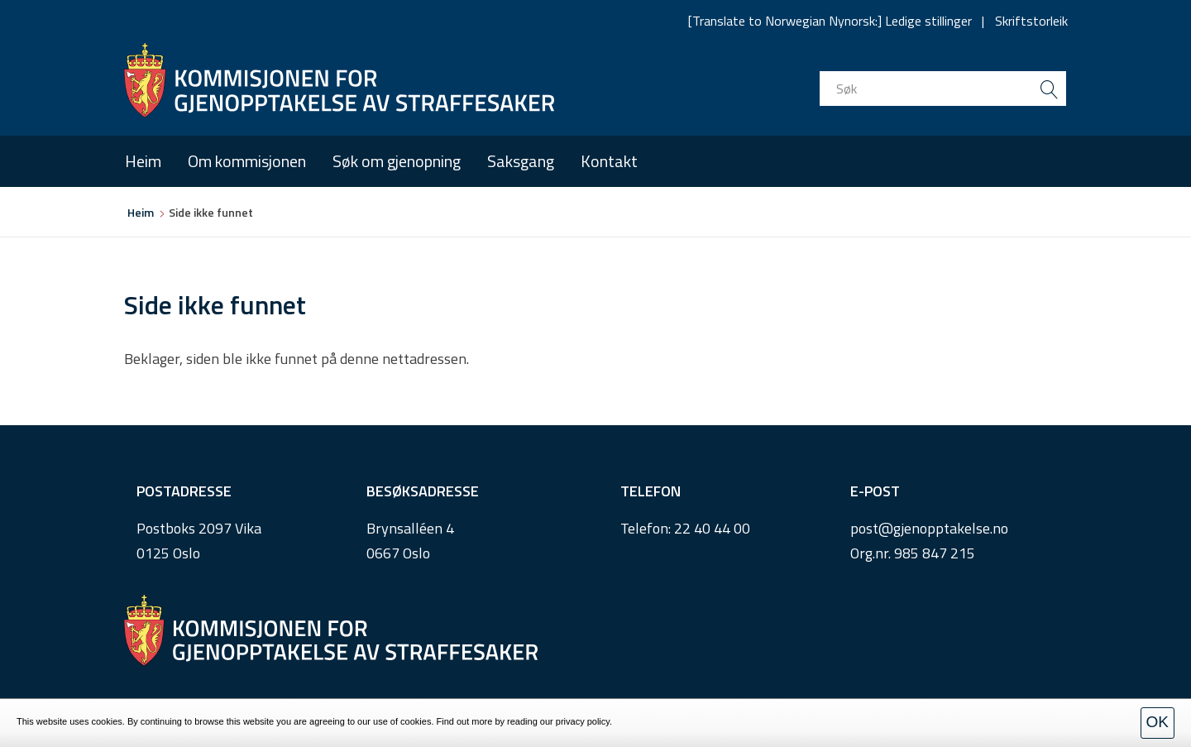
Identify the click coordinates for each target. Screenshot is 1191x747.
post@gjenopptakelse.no (929, 528)
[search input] (943, 88)
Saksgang (520, 161)
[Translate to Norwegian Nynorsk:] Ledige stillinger (830, 21)
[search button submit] (1049, 88)
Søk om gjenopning (396, 161)
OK (1157, 721)
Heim (143, 161)
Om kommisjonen (247, 161)
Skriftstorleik (1031, 21)
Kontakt (609, 161)
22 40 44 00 (712, 528)
